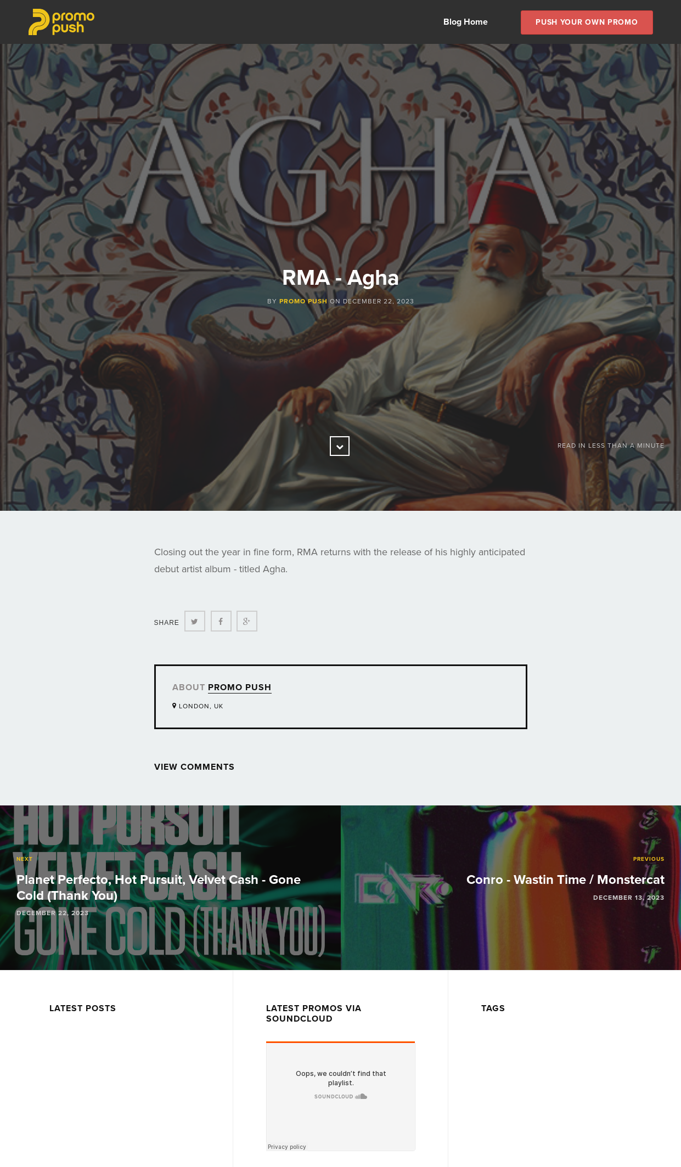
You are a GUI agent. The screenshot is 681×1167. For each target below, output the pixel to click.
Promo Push (303, 301)
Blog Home (465, 21)
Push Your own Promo (587, 22)
